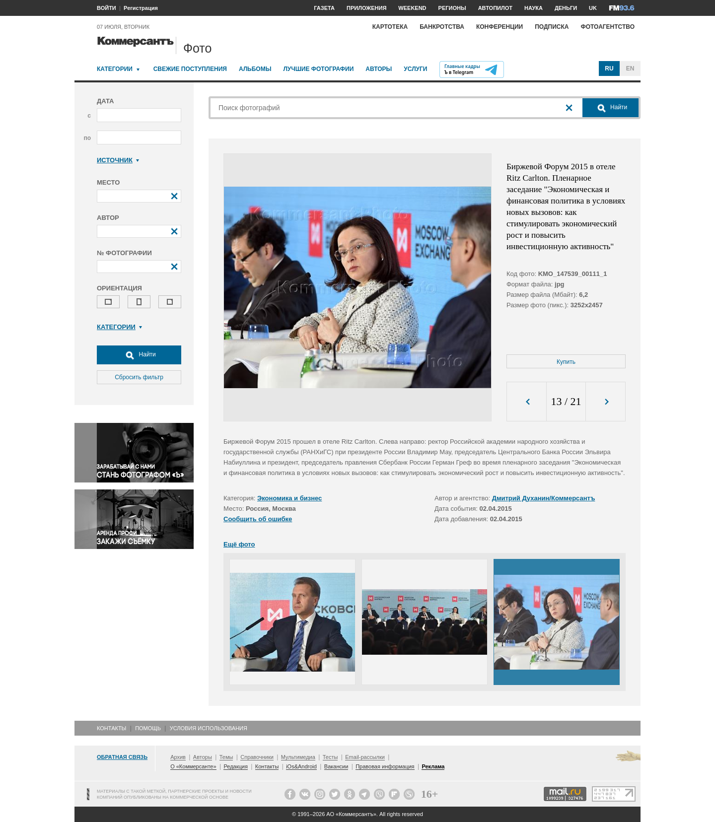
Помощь (148, 728)
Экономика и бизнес (289, 498)
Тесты (330, 757)
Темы (226, 757)
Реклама (433, 766)
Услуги (415, 69)
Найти (139, 354)
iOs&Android (301, 766)
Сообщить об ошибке (257, 519)
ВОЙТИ (106, 8)
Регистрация (141, 8)
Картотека (390, 26)
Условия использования (208, 728)
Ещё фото (239, 544)
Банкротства (442, 26)
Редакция (235, 766)
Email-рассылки (365, 757)
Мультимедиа (298, 757)
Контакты (111, 728)
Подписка (552, 26)
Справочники (257, 757)
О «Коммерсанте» (193, 766)
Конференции (499, 26)
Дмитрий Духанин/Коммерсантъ (543, 498)
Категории (115, 69)
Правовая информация (385, 766)
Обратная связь (122, 757)
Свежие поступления (190, 69)
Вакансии (336, 766)
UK (593, 8)
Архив (178, 757)
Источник (118, 160)
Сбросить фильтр (139, 377)
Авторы (378, 69)
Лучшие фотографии (318, 69)
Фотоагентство (607, 26)
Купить (566, 361)
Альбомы (255, 69)
